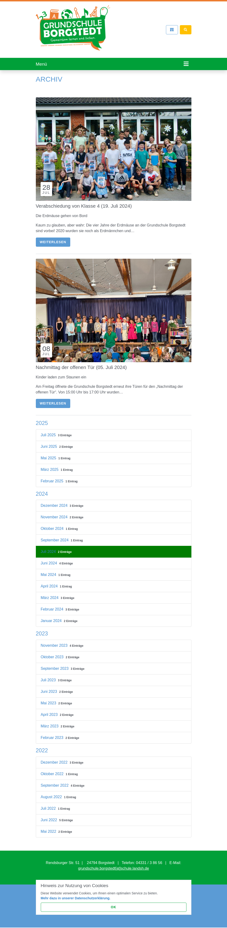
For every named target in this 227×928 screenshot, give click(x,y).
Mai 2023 (49, 700)
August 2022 (52, 793)
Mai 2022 (49, 828)
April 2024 (50, 583)
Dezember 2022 (55, 759)
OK (113, 907)
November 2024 (55, 514)
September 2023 (55, 665)
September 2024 (55, 537)
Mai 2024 (49, 571)
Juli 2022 (49, 805)
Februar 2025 (53, 478)
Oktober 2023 (53, 653)
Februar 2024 (53, 606)
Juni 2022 (49, 816)
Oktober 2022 (53, 770)
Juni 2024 (49, 560)
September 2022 (55, 782)
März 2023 (50, 723)
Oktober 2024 (53, 525)
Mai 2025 (49, 454)
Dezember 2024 (55, 502)
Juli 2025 (49, 431)
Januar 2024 (52, 617)
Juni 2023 (49, 688)
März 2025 (50, 466)
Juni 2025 (49, 443)
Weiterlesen (53, 238)
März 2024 (50, 594)
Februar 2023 (53, 734)
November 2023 (55, 642)
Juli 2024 (49, 548)
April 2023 (50, 711)
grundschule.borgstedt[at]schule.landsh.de (113, 865)
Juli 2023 (49, 676)
